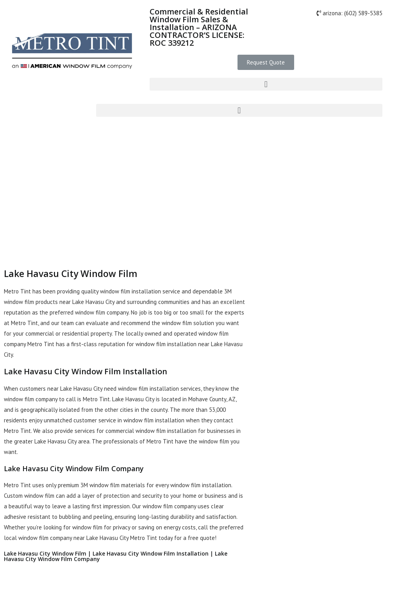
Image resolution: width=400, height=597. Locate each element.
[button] (266, 62)
